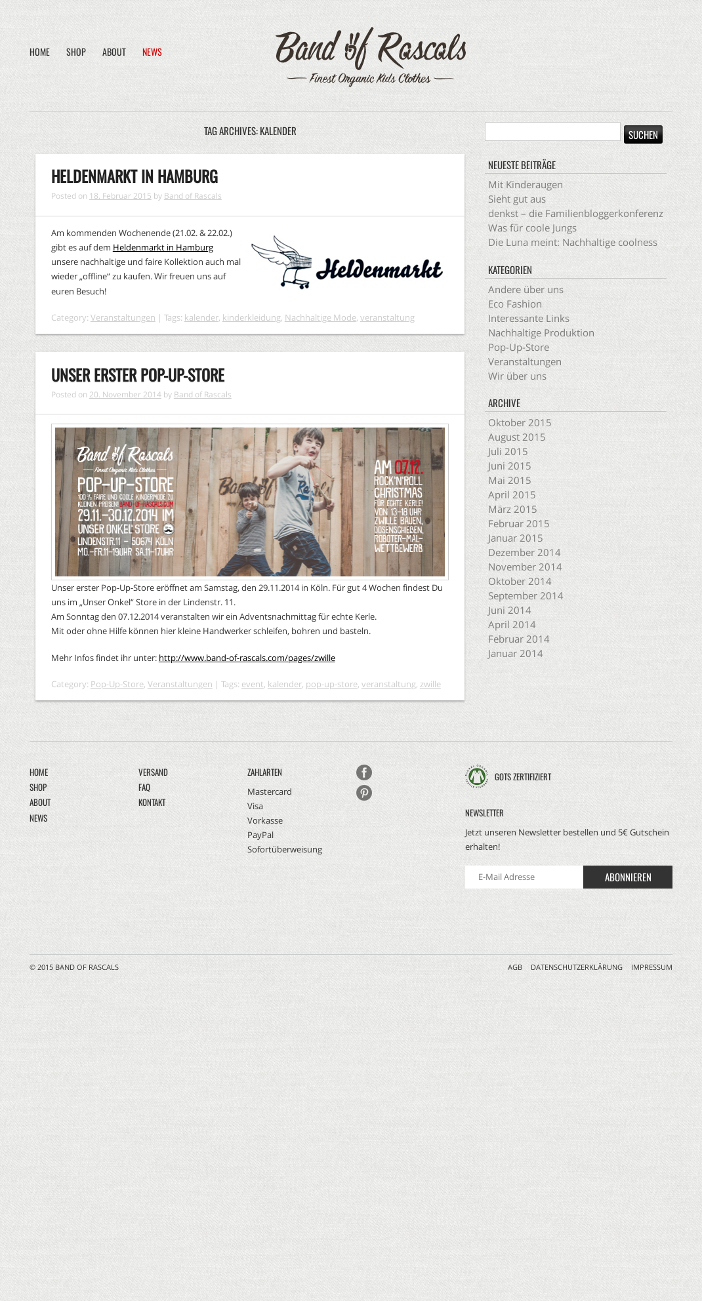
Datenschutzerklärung (577, 967)
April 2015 (512, 494)
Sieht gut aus (517, 198)
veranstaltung (387, 317)
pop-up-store (332, 684)
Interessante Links (528, 318)
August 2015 (517, 436)
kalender (201, 317)
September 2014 (526, 595)
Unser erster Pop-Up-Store (137, 374)
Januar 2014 (515, 653)
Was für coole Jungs (532, 227)
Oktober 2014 (520, 581)
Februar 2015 (519, 523)
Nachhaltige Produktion (541, 332)
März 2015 (512, 508)
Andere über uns (526, 289)
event (252, 684)
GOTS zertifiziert (523, 776)
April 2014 (512, 624)
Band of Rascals (193, 195)
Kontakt (151, 802)
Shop (76, 51)
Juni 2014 (509, 609)
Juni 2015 (509, 465)
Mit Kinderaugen (525, 184)
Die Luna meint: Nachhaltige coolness (572, 242)
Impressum (651, 967)
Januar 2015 (515, 537)
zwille (430, 684)
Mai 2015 (509, 480)
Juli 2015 (508, 451)
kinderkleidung (251, 317)
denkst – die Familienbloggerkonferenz (575, 213)
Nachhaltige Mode (320, 317)
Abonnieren (628, 877)
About (114, 51)
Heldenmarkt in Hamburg (134, 176)
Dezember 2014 (524, 552)
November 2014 (525, 566)
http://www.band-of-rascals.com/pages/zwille (247, 658)
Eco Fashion (515, 303)
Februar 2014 (519, 638)
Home (40, 51)
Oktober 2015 (520, 422)
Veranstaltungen (123, 317)
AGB (515, 967)
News (152, 51)
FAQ (144, 786)
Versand (153, 771)
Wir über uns (517, 375)
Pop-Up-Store (117, 684)
